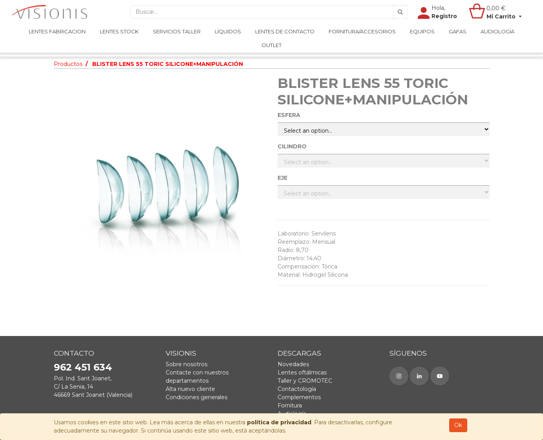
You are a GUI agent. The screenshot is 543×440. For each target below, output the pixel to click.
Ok (458, 425)
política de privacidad (279, 422)
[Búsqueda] (400, 16)
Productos (68, 64)
